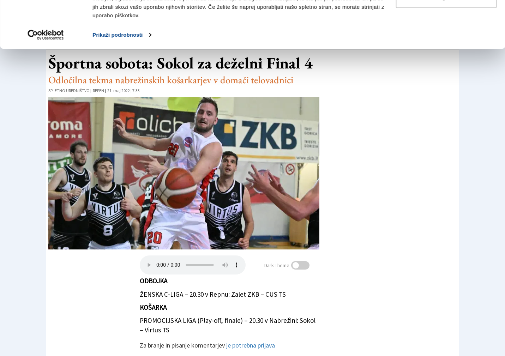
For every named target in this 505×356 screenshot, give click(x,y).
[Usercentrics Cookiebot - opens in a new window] (46, 79)
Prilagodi (446, 42)
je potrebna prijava (250, 345)
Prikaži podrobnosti (117, 79)
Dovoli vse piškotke (446, 19)
